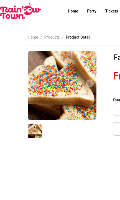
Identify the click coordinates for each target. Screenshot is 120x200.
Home (73, 11)
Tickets (111, 11)
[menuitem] (73, 11)
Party (91, 11)
